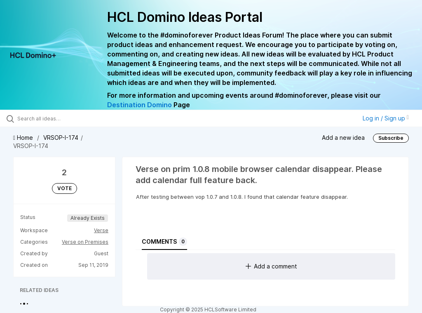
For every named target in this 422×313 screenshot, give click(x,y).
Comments (164, 242)
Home (24, 137)
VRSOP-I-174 (60, 137)
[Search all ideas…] (55, 118)
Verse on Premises (85, 242)
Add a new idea (343, 137)
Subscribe (390, 138)
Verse (101, 230)
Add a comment (271, 266)
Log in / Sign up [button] (386, 118)
